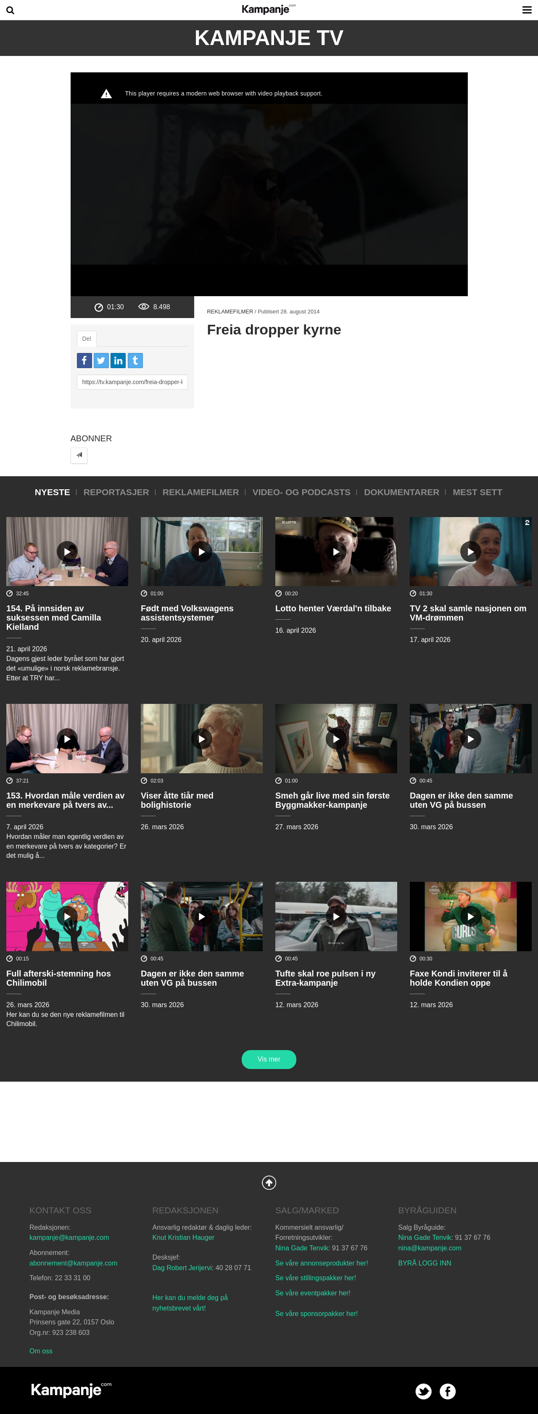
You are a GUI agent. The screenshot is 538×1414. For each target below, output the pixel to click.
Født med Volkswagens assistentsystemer (187, 613)
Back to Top (269, 1182)
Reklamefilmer (230, 311)
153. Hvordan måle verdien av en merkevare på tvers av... (65, 800)
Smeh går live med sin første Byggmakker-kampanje (332, 800)
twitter (423, 1391)
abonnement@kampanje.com (73, 1263)
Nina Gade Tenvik (301, 1248)
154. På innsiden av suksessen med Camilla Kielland (53, 617)
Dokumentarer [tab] (401, 492)
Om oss (41, 1351)
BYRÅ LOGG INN (424, 1263)
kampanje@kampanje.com (69, 1237)
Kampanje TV (269, 38)
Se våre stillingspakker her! (316, 1277)
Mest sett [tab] (477, 492)
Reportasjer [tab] (116, 492)
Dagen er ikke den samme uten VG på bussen (461, 800)
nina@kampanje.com (430, 1248)
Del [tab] (86, 338)
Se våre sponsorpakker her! (316, 1313)
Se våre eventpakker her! (313, 1293)
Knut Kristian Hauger (184, 1237)
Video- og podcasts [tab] (302, 492)
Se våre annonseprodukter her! (321, 1263)
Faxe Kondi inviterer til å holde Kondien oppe (458, 978)
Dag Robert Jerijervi (182, 1267)
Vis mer (269, 1059)
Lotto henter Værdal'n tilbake (333, 608)
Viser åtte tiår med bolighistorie (177, 800)
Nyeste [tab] (52, 492)
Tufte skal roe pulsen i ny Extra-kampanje (325, 978)
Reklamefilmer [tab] (201, 492)
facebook (448, 1391)
